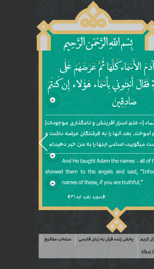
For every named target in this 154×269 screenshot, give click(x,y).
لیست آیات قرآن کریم (120, 240)
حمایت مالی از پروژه (121, 252)
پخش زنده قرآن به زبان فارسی (67, 240)
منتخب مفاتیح (19, 240)
